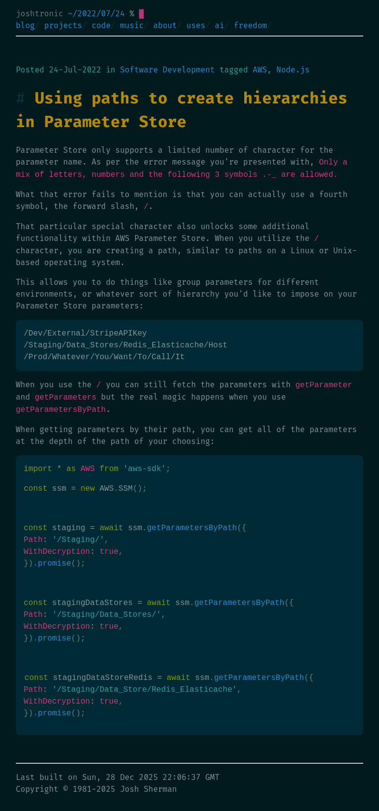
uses (196, 25)
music (132, 25)
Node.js (292, 70)
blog (25, 25)
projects (63, 25)
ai (219, 25)
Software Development (167, 70)
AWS (260, 70)
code (101, 25)
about (165, 25)
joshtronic (39, 13)
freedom (250, 25)
